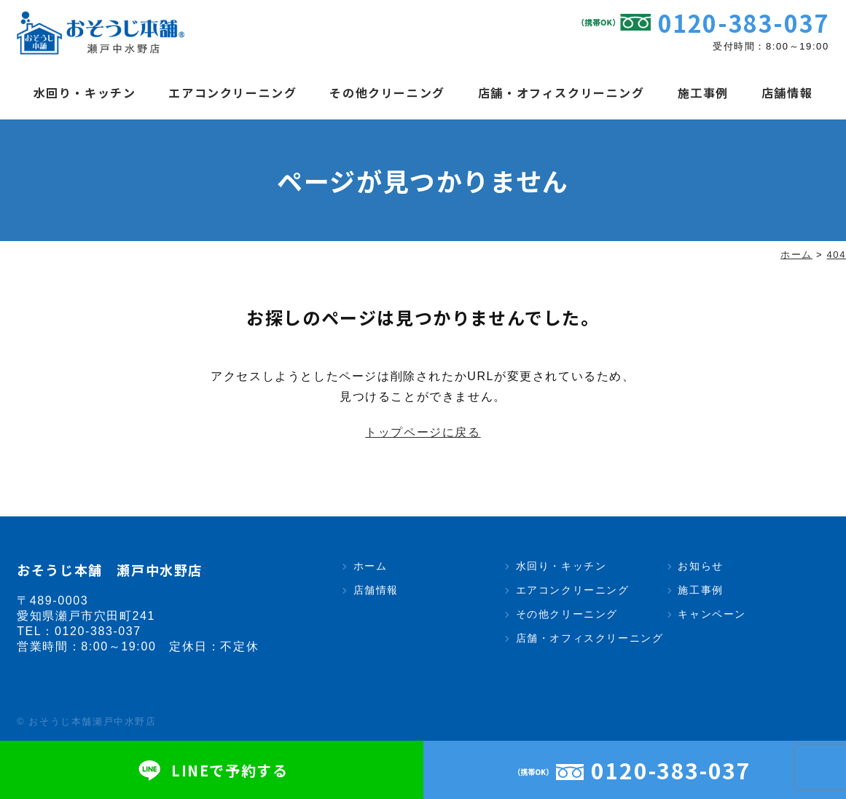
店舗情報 (786, 92)
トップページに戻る (422, 432)
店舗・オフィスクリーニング (561, 92)
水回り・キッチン (85, 92)
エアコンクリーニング (232, 92)
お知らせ (700, 566)
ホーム (370, 566)
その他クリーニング (386, 92)
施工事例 (703, 92)
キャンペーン (712, 614)
